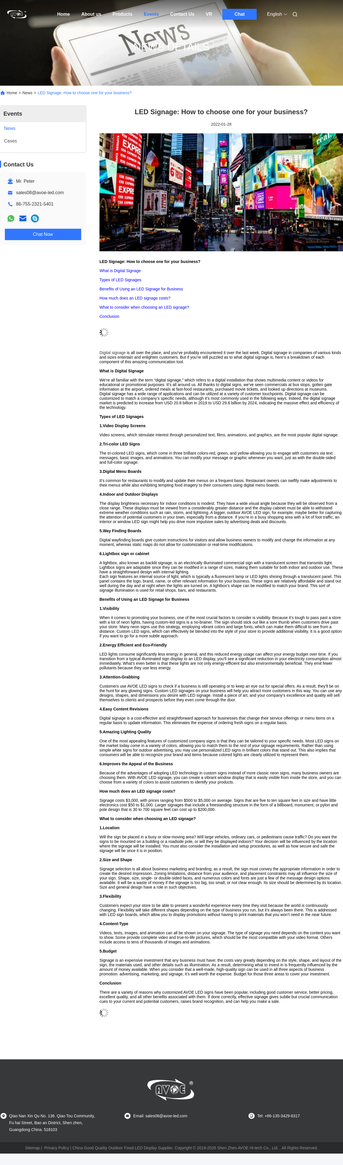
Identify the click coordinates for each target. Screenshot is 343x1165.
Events (151, 14)
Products (122, 14)
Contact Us (182, 14)
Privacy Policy (56, 1148)
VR (209, 14)
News (28, 93)
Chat (240, 14)
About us (91, 14)
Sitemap (32, 1148)
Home (63, 14)
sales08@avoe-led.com (40, 192)
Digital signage (112, 352)
